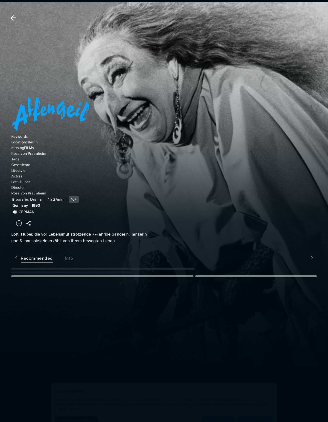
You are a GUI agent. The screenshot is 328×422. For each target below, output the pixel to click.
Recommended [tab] (27, 257)
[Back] (12, 18)
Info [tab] (59, 257)
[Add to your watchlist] (19, 223)
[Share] (28, 223)
